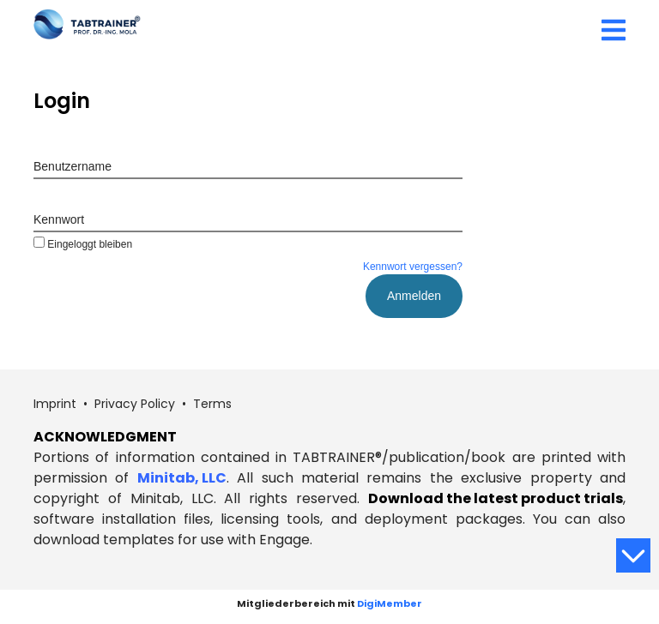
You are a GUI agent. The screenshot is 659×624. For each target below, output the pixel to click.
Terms (212, 403)
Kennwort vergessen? (413, 267)
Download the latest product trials (495, 498)
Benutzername (72, 166)
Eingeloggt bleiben (82, 244)
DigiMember (389, 603)
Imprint (54, 403)
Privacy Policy (134, 403)
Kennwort (58, 219)
